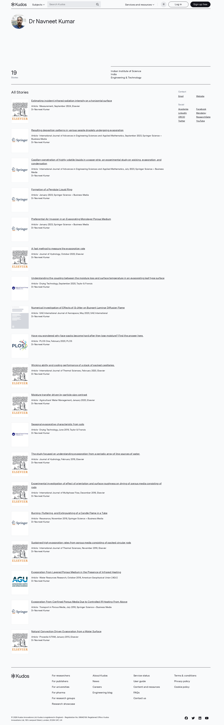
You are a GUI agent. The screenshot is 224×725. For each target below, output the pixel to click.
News (96, 681)
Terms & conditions (185, 675)
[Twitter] (193, 718)
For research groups (63, 698)
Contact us (139, 698)
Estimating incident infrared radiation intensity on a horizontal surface (71, 100)
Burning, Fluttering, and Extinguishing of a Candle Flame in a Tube (69, 513)
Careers (97, 686)
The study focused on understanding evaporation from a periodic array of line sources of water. (85, 453)
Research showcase (63, 703)
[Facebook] (186, 718)
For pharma (58, 692)
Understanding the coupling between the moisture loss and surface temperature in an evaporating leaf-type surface (97, 278)
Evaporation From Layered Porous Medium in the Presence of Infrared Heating (76, 572)
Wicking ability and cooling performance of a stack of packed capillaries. (72, 365)
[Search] (97, 4)
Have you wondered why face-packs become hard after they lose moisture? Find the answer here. (87, 335)
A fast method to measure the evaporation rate (58, 248)
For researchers (61, 675)
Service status (141, 675)
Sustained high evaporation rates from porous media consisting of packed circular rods (81, 542)
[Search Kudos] (70, 4)
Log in (178, 4)
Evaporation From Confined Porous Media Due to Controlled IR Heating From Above (79, 601)
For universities (60, 686)
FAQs (136, 692)
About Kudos (100, 675)
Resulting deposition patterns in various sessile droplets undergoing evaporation (77, 130)
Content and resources (146, 686)
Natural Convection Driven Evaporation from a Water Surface (66, 631)
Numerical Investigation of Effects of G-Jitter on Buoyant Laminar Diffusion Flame (78, 307)
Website (200, 96)
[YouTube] (207, 718)
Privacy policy (182, 681)
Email (181, 96)
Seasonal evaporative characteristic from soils (57, 424)
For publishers (60, 681)
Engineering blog (102, 692)
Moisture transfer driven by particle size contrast (59, 394)
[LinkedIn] (200, 718)
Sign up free (200, 4)
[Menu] (163, 4)
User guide (139, 681)
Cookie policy (181, 686)
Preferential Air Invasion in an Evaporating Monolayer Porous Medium (71, 219)
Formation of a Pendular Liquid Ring (51, 189)
